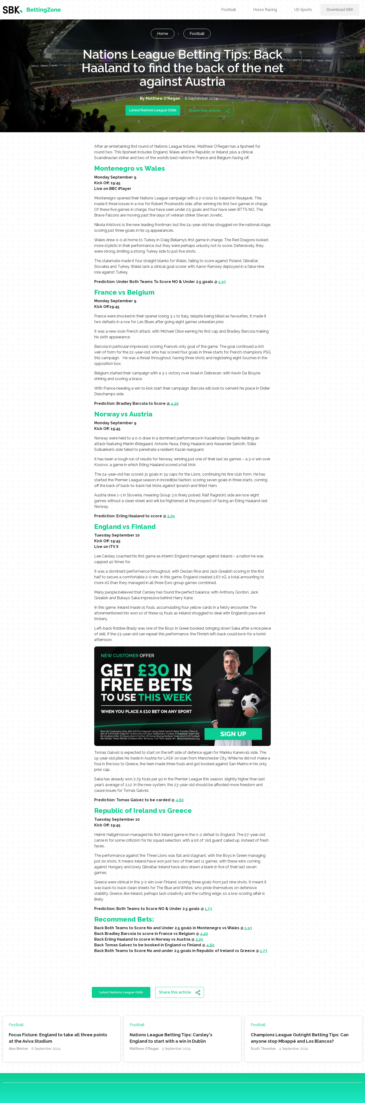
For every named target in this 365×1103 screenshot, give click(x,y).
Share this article (209, 110)
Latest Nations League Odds (152, 110)
